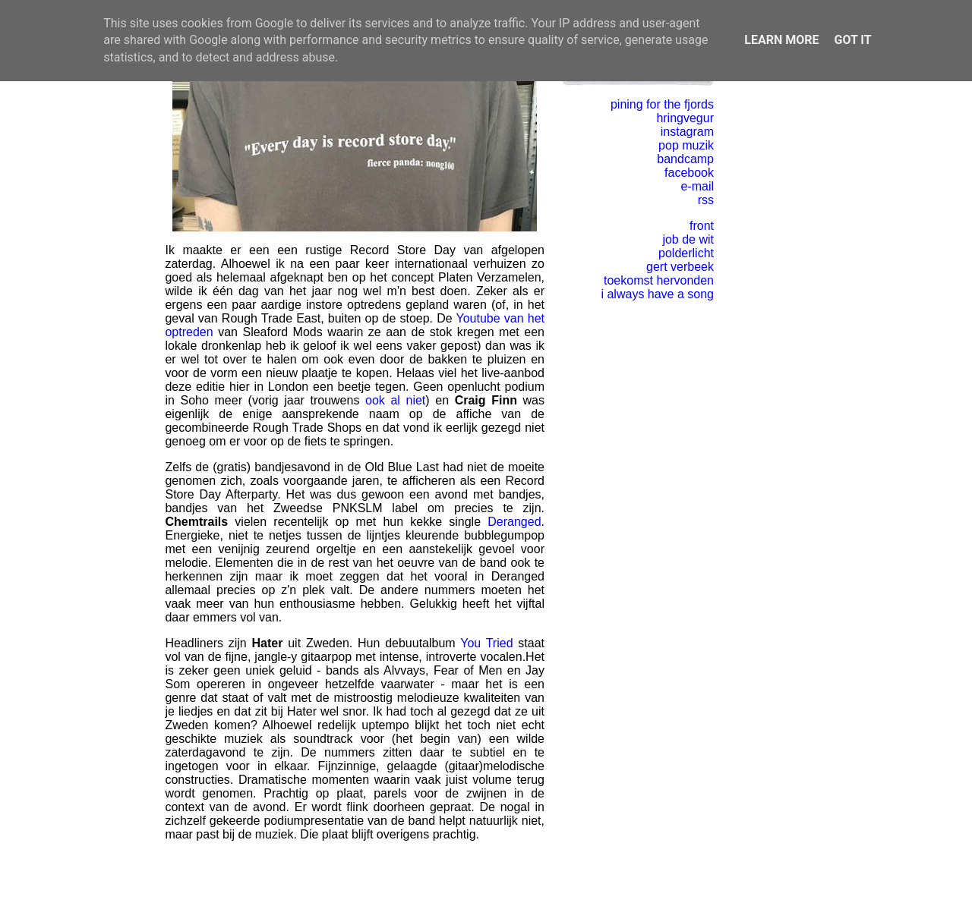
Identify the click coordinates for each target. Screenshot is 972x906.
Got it (852, 40)
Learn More (781, 40)
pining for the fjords (662, 104)
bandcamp (685, 159)
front (702, 225)
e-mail (697, 186)
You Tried (486, 643)
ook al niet (395, 400)
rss (706, 199)
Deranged (514, 521)
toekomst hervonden (659, 280)
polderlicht (686, 253)
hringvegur (685, 118)
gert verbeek (680, 266)
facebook (689, 172)
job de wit (688, 239)
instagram (687, 131)
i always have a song (657, 294)
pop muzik (686, 145)
